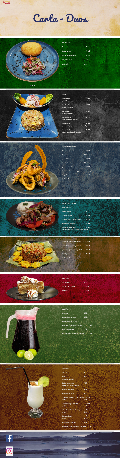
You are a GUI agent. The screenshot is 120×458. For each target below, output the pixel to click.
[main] (60, 18)
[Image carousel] (32, 63)
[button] (117, 2)
